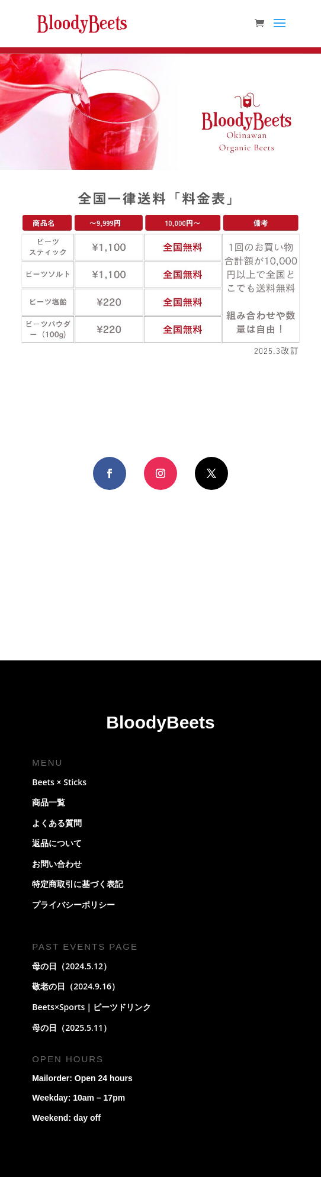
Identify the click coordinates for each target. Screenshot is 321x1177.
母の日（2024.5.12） (71, 966)
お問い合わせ (57, 863)
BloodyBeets (160, 722)
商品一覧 (48, 802)
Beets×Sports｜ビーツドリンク (91, 1006)
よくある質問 (57, 822)
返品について (57, 843)
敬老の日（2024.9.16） (76, 986)
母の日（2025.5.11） (71, 1027)
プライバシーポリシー (73, 904)
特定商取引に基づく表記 (77, 883)
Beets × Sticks (59, 782)
